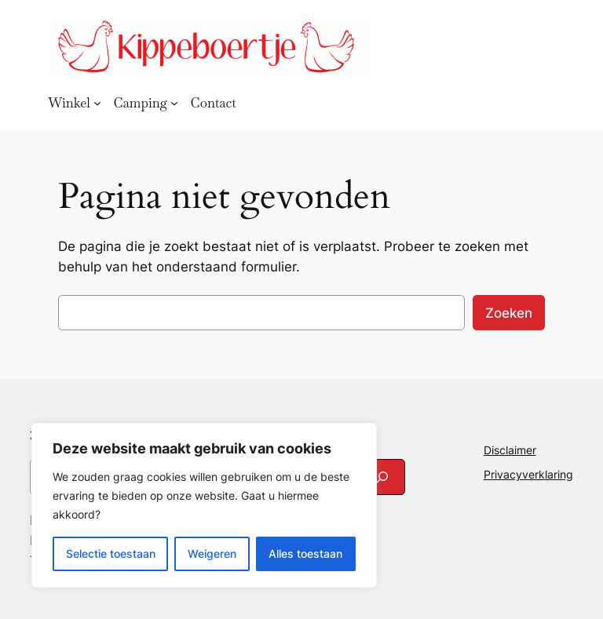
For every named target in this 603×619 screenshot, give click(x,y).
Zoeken (508, 313)
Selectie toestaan (110, 553)
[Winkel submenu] (97, 103)
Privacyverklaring (528, 474)
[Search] (382, 476)
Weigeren (212, 553)
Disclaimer (510, 450)
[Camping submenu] (174, 103)
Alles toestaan (305, 553)
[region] (204, 505)
